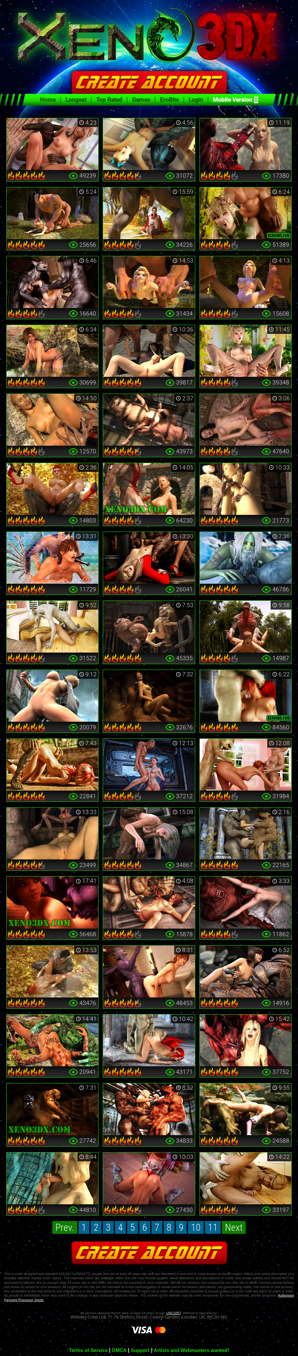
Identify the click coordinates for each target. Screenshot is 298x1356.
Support (140, 1350)
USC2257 (173, 1313)
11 (213, 1227)
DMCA (119, 1350)
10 (196, 1227)
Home (48, 99)
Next (234, 1227)
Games (141, 99)
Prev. (64, 1227)
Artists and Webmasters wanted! (191, 1350)
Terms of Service (88, 1350)
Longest (75, 99)
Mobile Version (232, 99)
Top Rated (109, 99)
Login (196, 99)
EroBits (169, 99)
